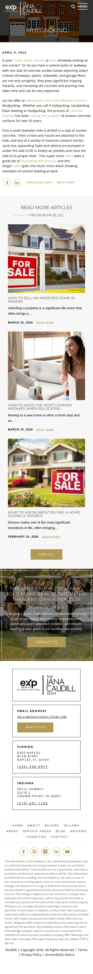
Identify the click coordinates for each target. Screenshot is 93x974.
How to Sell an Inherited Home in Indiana (41, 300)
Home (17, 825)
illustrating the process (38, 161)
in (56, 851)
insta (45, 851)
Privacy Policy (31, 954)
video (69, 156)
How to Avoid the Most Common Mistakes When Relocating (40, 407)
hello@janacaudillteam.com (42, 717)
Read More (45, 322)
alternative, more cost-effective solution (56, 100)
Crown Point (22, 60)
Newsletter (35, 727)
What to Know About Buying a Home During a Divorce (44, 514)
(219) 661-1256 (32, 803)
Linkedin (17, 182)
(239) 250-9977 (32, 766)
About (33, 825)
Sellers (71, 825)
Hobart (39, 60)
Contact (59, 837)
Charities (36, 837)
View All (46, 554)
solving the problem (45, 116)
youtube (67, 851)
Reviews (78, 831)
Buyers (52, 825)
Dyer (53, 60)
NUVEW (11, 950)
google (34, 851)
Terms (83, 950)
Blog (61, 831)
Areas (12, 831)
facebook (7, 182)
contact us (46, 642)
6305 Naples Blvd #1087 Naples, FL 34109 (33, 756)
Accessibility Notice (59, 954)
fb (23, 851)
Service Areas (37, 831)
